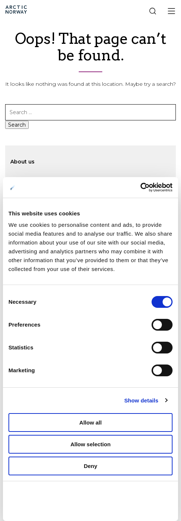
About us (22, 161)
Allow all (90, 422)
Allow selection (90, 444)
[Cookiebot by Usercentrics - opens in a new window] (140, 187)
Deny (90, 466)
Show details (141, 400)
